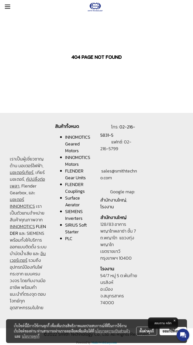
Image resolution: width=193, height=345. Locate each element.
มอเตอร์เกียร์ (21, 172)
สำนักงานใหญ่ (113, 200)
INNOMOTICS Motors (77, 160)
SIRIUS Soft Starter (76, 228)
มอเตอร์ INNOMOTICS (22, 203)
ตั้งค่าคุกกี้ (146, 331)
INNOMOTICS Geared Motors (77, 144)
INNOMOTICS (22, 226)
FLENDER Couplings (75, 188)
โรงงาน (107, 206)
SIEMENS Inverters (74, 215)
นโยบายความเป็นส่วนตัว (112, 331)
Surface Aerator (72, 201)
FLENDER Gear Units (75, 174)
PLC (68, 238)
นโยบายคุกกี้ (30, 336)
